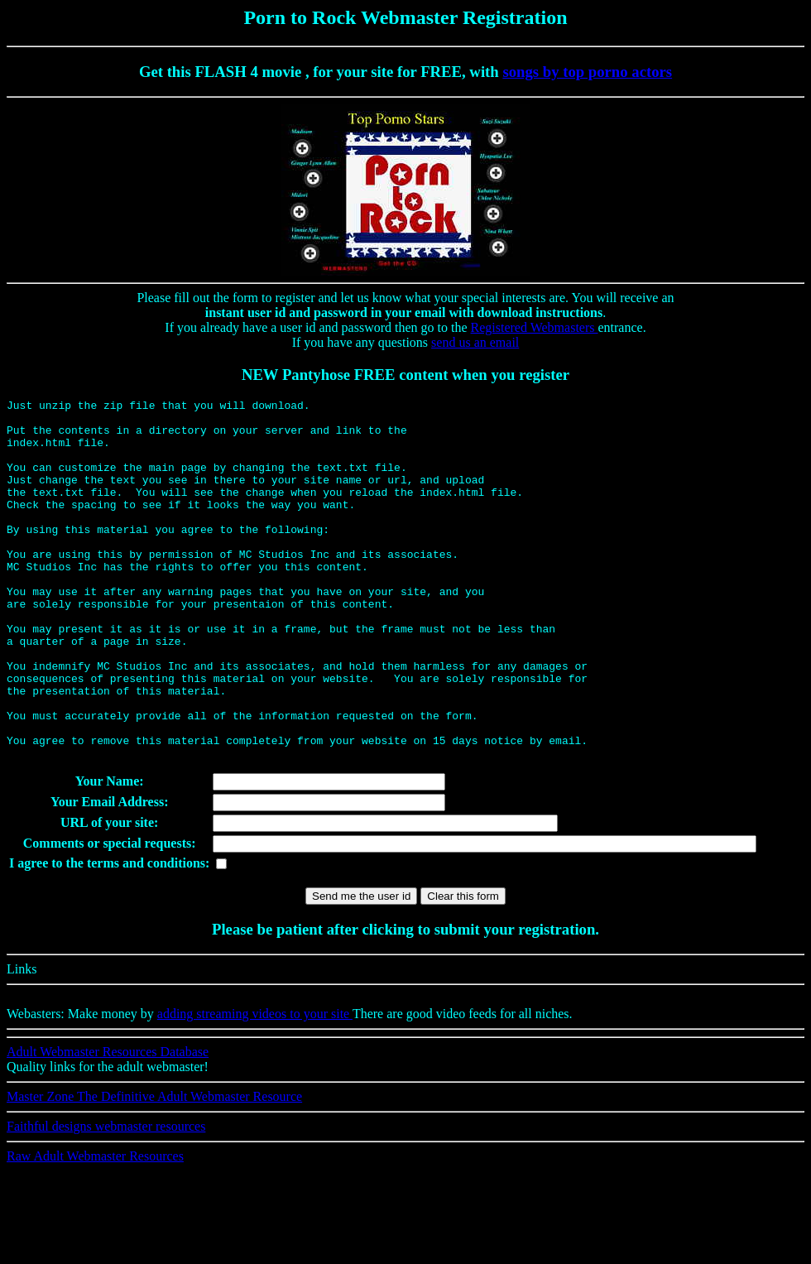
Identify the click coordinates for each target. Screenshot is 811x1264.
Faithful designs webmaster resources (106, 1198)
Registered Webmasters (534, 327)
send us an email (475, 342)
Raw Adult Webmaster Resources (95, 1228)
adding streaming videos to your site (255, 1086)
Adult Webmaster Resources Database (108, 1124)
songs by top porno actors (587, 71)
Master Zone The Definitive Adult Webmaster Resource (154, 1168)
